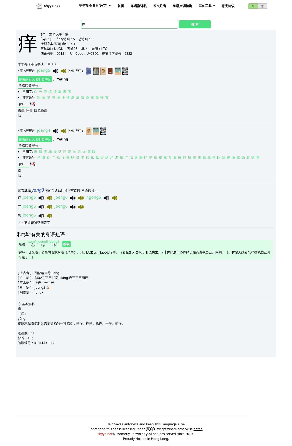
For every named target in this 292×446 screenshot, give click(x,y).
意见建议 (228, 6)
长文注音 (159, 6)
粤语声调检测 (182, 6)
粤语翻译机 (139, 6)
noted (198, 429)
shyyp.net (105, 434)
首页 (121, 6)
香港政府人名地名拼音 (35, 79)
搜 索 (195, 24)
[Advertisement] (138, 386)
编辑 (66, 244)
